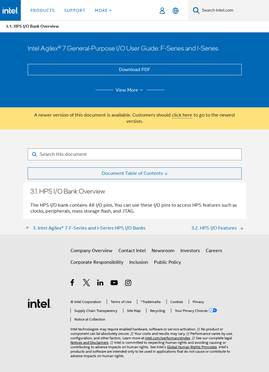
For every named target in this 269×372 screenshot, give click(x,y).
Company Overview (91, 251)
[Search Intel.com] (234, 10)
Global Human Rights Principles (192, 347)
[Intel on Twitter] (86, 283)
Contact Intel (132, 251)
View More (130, 90)
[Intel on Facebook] (72, 283)
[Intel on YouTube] (114, 283)
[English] (175, 10)
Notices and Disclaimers (89, 342)
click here (182, 115)
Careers (214, 251)
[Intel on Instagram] (128, 283)
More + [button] (103, 10)
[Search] (196, 10)
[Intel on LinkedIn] (100, 283)
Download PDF (134, 70)
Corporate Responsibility (96, 262)
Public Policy (167, 262)
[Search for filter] (135, 154)
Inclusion (138, 262)
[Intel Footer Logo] (39, 303)
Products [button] (42, 10)
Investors (190, 251)
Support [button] (74, 10)
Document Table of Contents (132, 173)
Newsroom (163, 251)
